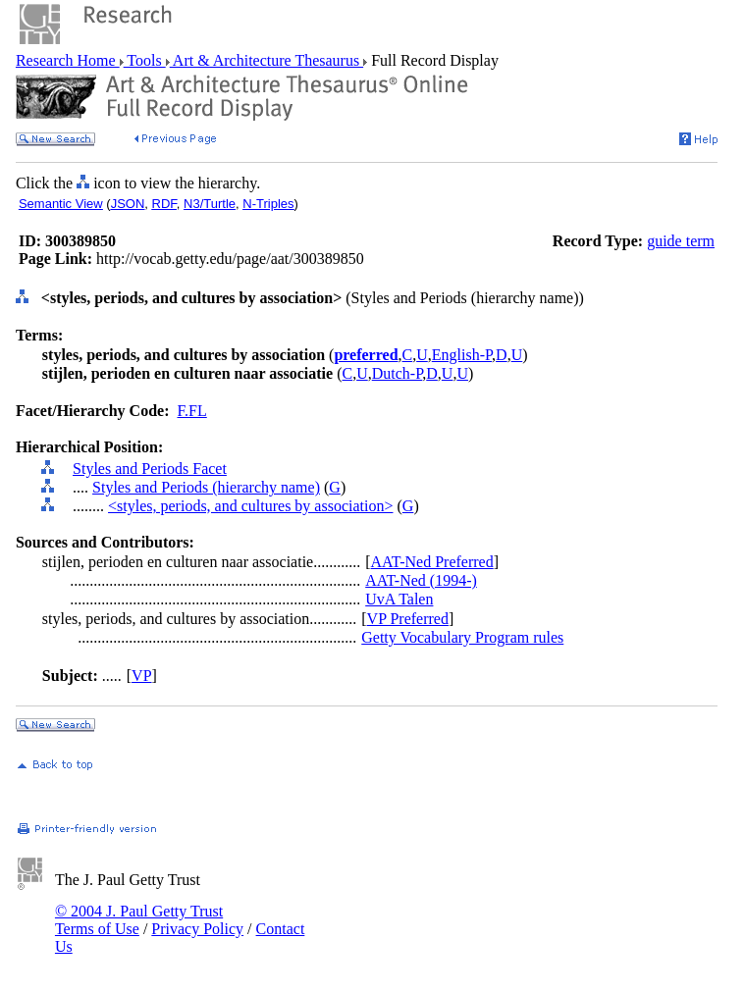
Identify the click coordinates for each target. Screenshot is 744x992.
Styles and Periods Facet (150, 468)
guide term (681, 241)
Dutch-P (397, 373)
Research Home (68, 60)
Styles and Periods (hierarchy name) (206, 487)
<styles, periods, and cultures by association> (250, 505)
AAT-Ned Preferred (432, 561)
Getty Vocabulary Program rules (462, 637)
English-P (462, 354)
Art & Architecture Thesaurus (266, 60)
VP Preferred (408, 618)
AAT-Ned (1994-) (421, 580)
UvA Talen (399, 599)
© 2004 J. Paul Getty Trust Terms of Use (139, 920)
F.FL (191, 410)
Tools (145, 60)
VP (141, 675)
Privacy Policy (197, 928)
